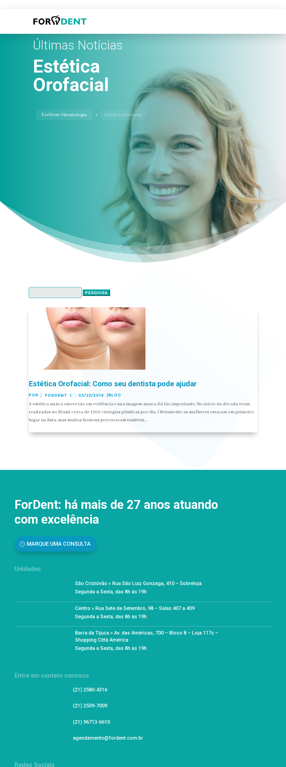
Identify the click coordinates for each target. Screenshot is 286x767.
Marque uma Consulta (59, 544)
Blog (114, 395)
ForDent (56, 395)
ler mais (39, 428)
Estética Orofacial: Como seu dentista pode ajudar (113, 384)
